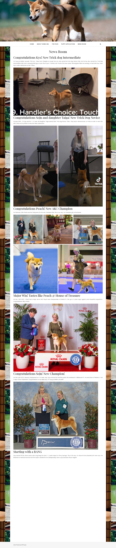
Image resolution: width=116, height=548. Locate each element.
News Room (82, 44)
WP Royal (23, 545)
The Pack (55, 44)
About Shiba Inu (43, 44)
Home (32, 44)
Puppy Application (68, 44)
